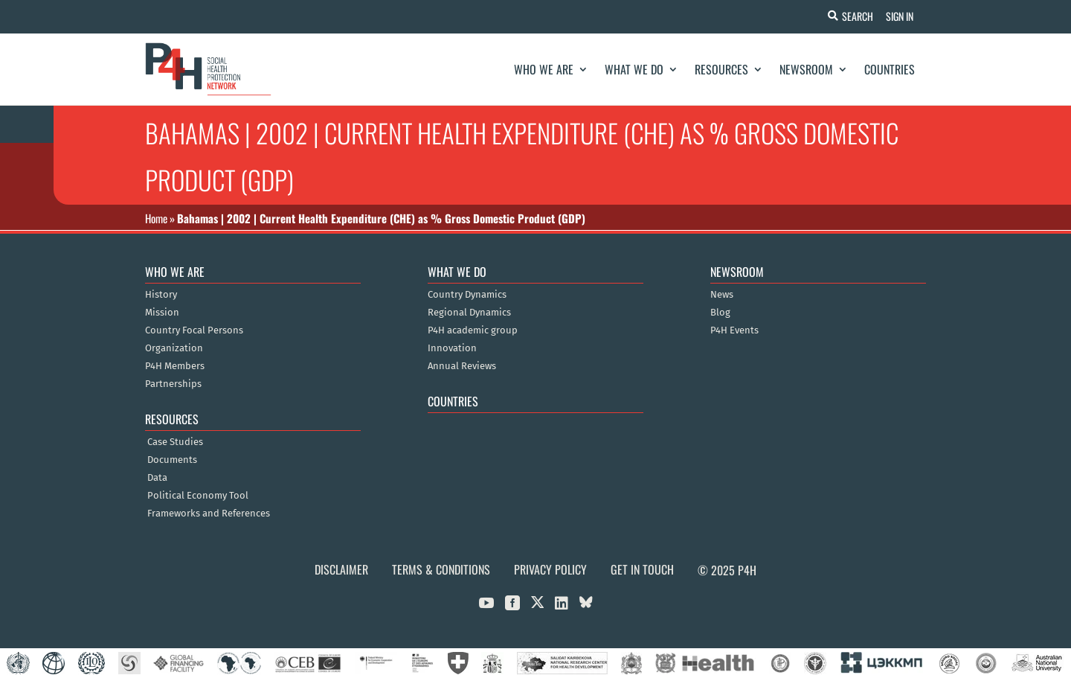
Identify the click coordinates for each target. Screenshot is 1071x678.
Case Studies (175, 442)
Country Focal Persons (194, 330)
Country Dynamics (467, 295)
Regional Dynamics (469, 312)
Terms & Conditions (441, 569)
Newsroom (806, 69)
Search (853, 16)
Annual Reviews (462, 366)
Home (156, 218)
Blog (720, 312)
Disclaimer (341, 569)
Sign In (897, 16)
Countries (889, 69)
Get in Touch (642, 569)
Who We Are (543, 69)
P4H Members (175, 366)
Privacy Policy (550, 569)
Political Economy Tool (197, 495)
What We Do (634, 69)
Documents (172, 460)
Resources (721, 69)
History (161, 295)
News (721, 295)
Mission (162, 312)
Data (157, 478)
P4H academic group (473, 330)
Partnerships (173, 384)
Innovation (452, 348)
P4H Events (734, 330)
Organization (174, 348)
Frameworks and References (208, 513)
